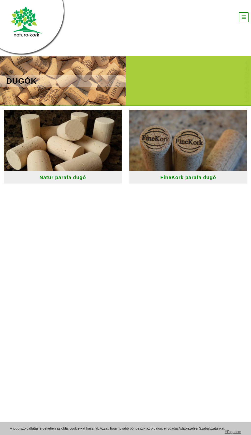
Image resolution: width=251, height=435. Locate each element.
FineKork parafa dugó (192, 177)
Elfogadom (233, 432)
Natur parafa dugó (66, 177)
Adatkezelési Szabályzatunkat (201, 428)
